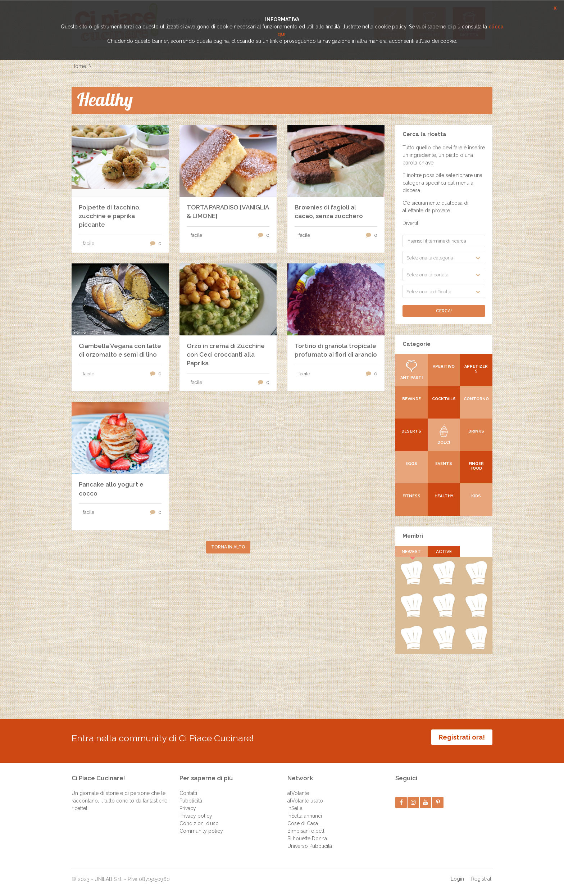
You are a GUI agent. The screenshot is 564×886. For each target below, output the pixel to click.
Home (79, 66)
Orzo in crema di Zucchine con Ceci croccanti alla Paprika (226, 354)
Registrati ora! (462, 737)
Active (444, 551)
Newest (411, 551)
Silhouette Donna (307, 833)
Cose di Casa (302, 818)
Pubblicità (190, 795)
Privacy (187, 803)
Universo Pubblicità (309, 841)
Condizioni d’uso (199, 818)
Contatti (188, 788)
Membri (412, 536)
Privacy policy (195, 810)
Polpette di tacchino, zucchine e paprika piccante (110, 216)
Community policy (201, 825)
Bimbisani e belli (306, 825)
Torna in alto (228, 547)
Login (457, 873)
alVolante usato (305, 795)
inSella (295, 803)
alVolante (298, 788)
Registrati (481, 873)
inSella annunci (304, 810)
